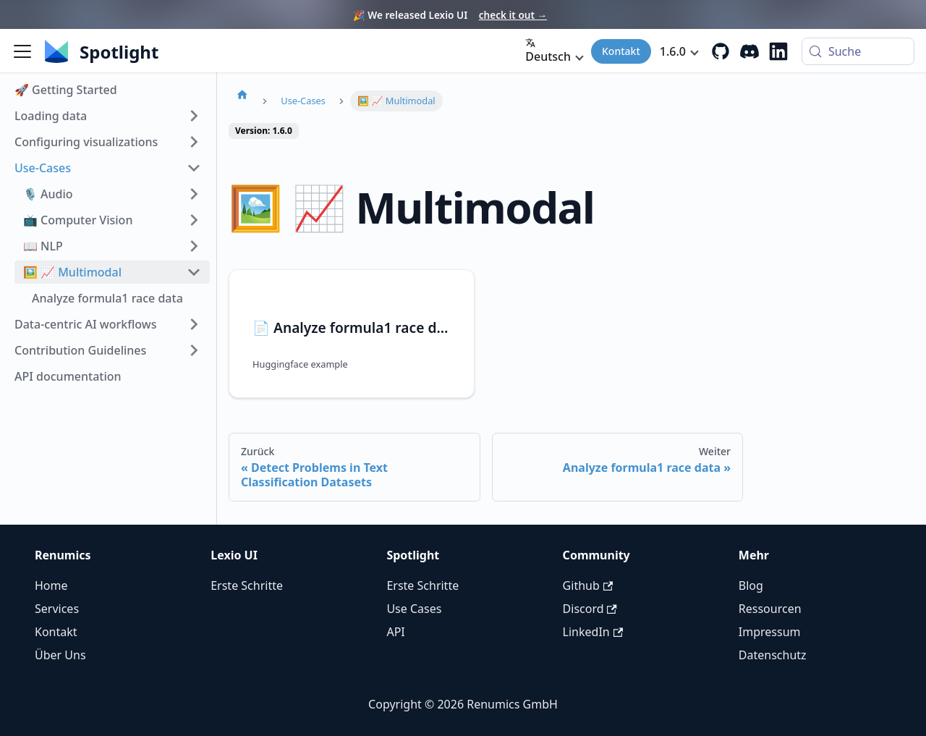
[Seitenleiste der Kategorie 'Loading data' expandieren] (194, 115)
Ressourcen (770, 609)
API (395, 632)
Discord (590, 609)
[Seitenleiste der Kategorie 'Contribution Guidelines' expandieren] (194, 350)
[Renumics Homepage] (125, 51)
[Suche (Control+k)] (858, 51)
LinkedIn (593, 632)
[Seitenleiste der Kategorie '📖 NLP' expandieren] (194, 246)
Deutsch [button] (548, 51)
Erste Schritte (247, 585)
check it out (513, 15)
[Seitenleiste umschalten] (22, 51)
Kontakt (621, 51)
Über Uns (60, 655)
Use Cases (413, 609)
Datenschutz (773, 655)
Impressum (770, 632)
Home (51, 585)
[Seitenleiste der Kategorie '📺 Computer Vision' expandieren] (194, 220)
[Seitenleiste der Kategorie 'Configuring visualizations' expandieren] (194, 141)
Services (57, 609)
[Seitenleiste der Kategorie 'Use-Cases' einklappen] (194, 167)
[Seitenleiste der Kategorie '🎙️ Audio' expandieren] (194, 194)
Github (588, 585)
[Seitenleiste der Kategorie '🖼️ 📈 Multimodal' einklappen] (194, 272)
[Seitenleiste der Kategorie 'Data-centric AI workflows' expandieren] (194, 324)
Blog (751, 585)
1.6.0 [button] (673, 51)
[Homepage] (242, 94)
